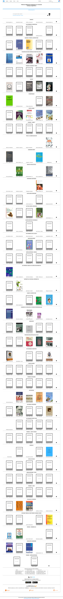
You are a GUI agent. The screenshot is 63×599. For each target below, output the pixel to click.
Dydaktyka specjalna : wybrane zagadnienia (30, 572)
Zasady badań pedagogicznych (18, 572)
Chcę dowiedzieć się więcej (27, 598)
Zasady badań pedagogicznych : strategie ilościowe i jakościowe (43, 571)
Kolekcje (22, 15)
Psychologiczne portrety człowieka (18, 571)
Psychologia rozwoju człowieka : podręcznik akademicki (31, 571)
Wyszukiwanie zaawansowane (16, 15)
